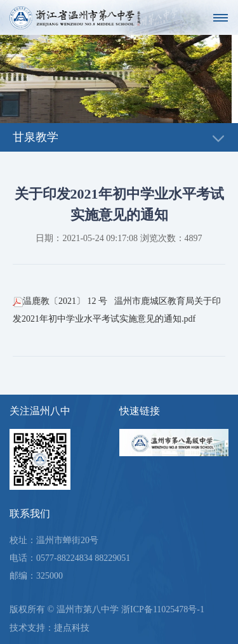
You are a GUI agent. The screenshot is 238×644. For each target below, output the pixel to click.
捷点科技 (71, 628)
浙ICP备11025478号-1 (162, 609)
